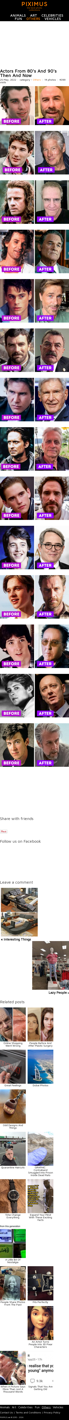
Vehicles (53, 19)
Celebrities (52, 15)
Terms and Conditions (28, 1412)
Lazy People (58, 992)
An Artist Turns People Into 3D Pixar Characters (40, 1344)
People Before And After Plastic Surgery (40, 1044)
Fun (18, 19)
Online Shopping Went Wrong (12, 1044)
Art (33, 15)
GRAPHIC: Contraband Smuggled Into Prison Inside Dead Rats (40, 1171)
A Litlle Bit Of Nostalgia (12, 1261)
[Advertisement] (34, 45)
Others (33, 19)
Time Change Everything (13, 1216)
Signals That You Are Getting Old (40, 1388)
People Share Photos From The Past (13, 1303)
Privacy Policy (52, 1412)
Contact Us (6, 1412)
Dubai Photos (40, 1085)
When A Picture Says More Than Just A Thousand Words (13, 1389)
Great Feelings (12, 1085)
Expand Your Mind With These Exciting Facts (40, 1217)
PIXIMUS (34, 3)
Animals (18, 15)
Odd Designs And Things (13, 1126)
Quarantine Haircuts (13, 1167)
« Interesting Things (16, 939)
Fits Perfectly (40, 1302)
